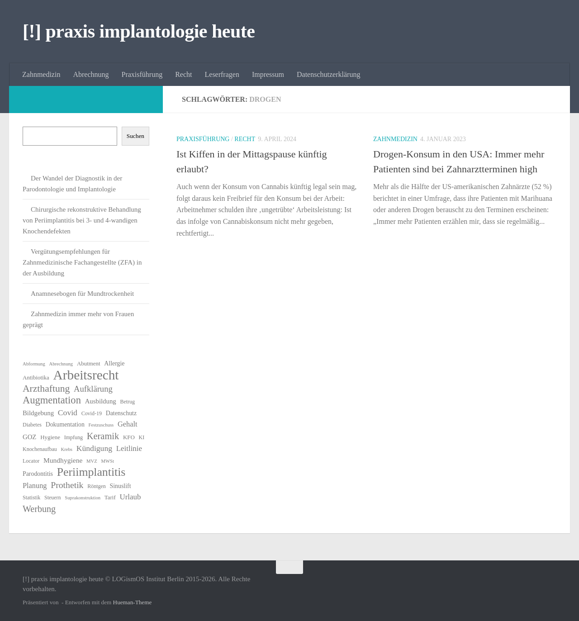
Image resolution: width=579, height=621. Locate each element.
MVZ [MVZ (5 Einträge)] (91, 461)
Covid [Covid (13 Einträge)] (67, 412)
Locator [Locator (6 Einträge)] (31, 461)
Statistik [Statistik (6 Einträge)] (31, 497)
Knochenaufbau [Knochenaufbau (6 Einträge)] (40, 449)
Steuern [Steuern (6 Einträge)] (52, 497)
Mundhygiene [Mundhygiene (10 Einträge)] (62, 460)
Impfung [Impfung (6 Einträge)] (73, 437)
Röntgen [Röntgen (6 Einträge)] (96, 486)
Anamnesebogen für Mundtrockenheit (82, 293)
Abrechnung (91, 74)
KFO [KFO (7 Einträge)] (129, 437)
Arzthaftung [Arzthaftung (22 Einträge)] (46, 388)
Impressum (268, 74)
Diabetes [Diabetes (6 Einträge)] (32, 425)
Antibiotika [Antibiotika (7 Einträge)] (36, 377)
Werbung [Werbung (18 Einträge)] (39, 509)
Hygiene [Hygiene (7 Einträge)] (50, 437)
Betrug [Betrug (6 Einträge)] (127, 401)
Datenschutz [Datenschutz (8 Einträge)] (121, 413)
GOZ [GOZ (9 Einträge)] (29, 437)
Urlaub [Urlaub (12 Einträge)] (130, 497)
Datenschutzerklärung (328, 74)
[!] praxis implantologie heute (139, 31)
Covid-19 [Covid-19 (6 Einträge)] (91, 413)
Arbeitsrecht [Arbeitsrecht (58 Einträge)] (86, 375)
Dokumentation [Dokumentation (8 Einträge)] (65, 424)
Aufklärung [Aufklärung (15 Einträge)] (93, 388)
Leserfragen (222, 74)
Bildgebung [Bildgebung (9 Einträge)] (38, 413)
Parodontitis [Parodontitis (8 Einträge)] (38, 473)
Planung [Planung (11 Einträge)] (35, 485)
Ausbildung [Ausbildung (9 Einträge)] (100, 401)
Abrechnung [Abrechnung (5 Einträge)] (61, 363)
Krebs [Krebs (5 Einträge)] (66, 449)
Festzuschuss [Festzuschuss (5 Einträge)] (101, 424)
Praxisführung (142, 74)
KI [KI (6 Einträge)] (142, 437)
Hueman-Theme (132, 602)
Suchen (135, 136)
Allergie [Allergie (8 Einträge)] (114, 363)
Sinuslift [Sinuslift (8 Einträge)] (120, 486)
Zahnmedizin (41, 74)
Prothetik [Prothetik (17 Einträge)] (67, 485)
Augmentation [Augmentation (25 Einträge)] (52, 400)
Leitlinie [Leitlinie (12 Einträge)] (129, 448)
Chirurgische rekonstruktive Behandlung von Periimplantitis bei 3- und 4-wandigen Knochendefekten (82, 220)
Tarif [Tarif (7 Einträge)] (110, 497)
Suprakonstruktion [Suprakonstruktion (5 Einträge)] (82, 497)
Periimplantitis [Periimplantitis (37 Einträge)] (91, 472)
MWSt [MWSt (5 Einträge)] (107, 461)
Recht (183, 74)
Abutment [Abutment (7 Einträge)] (88, 363)
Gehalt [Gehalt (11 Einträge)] (127, 424)
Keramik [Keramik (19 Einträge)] (103, 436)
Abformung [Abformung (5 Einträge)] (34, 363)
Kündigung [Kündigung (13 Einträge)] (94, 448)
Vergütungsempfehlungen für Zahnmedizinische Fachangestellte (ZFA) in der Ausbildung (82, 262)
